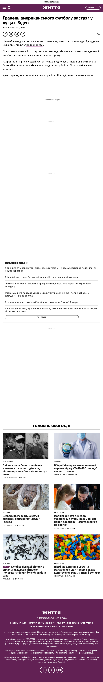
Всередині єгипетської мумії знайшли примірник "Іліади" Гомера (41, 302)
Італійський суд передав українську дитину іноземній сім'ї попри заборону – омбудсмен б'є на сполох (48, 294)
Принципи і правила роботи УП (45, 626)
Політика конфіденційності (41, 623)
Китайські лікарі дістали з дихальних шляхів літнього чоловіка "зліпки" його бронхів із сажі (24, 571)
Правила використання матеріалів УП (75, 623)
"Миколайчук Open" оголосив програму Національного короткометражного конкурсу (48, 285)
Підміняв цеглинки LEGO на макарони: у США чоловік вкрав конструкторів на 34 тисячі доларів (77, 569)
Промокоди (67, 626)
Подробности (34, 44)
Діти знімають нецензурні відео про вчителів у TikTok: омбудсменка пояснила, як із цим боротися (50, 269)
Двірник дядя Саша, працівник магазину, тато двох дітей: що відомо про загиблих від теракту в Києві (51, 310)
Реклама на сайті (18, 623)
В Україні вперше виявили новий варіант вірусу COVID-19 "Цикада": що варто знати (76, 468)
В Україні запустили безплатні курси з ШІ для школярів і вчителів (41, 277)
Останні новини (16, 262)
